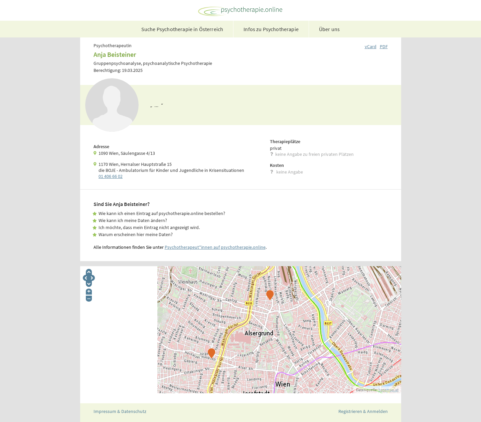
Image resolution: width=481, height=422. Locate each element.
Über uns (329, 29)
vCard (370, 46)
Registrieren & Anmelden (363, 411)
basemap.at (388, 389)
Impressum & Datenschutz (120, 411)
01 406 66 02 (111, 176)
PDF (384, 46)
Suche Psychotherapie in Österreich (182, 29)
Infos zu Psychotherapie (271, 29)
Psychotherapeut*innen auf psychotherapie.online (215, 247)
